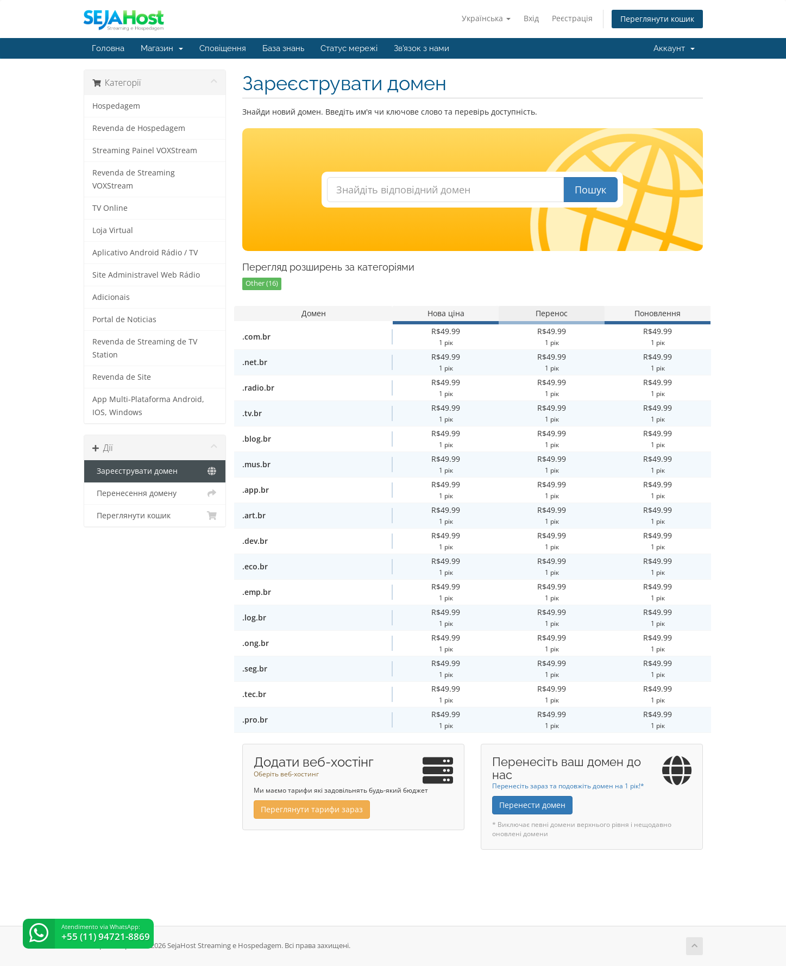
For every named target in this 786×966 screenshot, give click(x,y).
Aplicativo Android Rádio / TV (145, 253)
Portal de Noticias (124, 319)
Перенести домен (532, 805)
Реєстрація (572, 18)
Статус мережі (349, 48)
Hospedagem (116, 106)
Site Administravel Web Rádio (146, 275)
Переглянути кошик (657, 19)
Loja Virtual (112, 230)
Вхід (531, 18)
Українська (486, 18)
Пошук (590, 189)
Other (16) (262, 283)
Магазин (162, 48)
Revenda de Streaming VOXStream (133, 179)
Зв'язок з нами (421, 48)
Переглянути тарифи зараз (312, 809)
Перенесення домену (155, 493)
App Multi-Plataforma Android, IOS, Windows (148, 405)
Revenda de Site (121, 377)
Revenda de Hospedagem (138, 128)
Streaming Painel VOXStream (144, 150)
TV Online (110, 208)
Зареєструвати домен (155, 471)
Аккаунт (674, 48)
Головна (108, 48)
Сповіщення (222, 48)
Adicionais (111, 297)
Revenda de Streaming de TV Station (144, 348)
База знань (283, 48)
